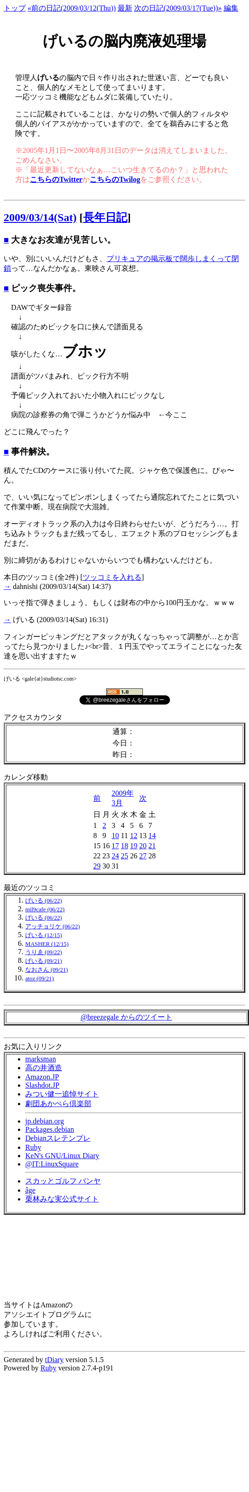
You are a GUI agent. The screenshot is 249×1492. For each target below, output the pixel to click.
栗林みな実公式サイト (62, 1199)
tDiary (54, 1360)
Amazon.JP (42, 1077)
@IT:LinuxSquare (52, 1164)
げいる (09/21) (43, 961)
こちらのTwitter (56, 179)
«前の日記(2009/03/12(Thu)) (72, 8)
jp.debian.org (44, 1121)
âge (30, 1190)
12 (133, 835)
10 (115, 835)
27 (143, 856)
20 (143, 846)
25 (124, 856)
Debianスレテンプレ (58, 1138)
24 (115, 856)
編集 (231, 8)
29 (97, 866)
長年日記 (105, 217)
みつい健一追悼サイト (62, 1094)
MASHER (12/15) (46, 944)
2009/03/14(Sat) (40, 217)
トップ (15, 8)
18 (124, 846)
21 (152, 846)
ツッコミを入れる (112, 577)
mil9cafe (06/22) (45, 909)
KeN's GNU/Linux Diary (62, 1156)
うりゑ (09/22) (43, 952)
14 (152, 835)
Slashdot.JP (42, 1085)
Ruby (33, 1147)
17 (115, 846)
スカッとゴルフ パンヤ (63, 1181)
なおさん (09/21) (46, 970)
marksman (40, 1059)
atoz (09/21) (39, 978)
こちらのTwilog (115, 179)
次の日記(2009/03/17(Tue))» (178, 8)
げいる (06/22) (43, 901)
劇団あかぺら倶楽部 (58, 1103)
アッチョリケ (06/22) (52, 926)
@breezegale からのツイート (126, 1017)
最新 (125, 8)
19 (133, 846)
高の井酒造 (43, 1068)
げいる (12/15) (43, 935)
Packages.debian (49, 1129)
